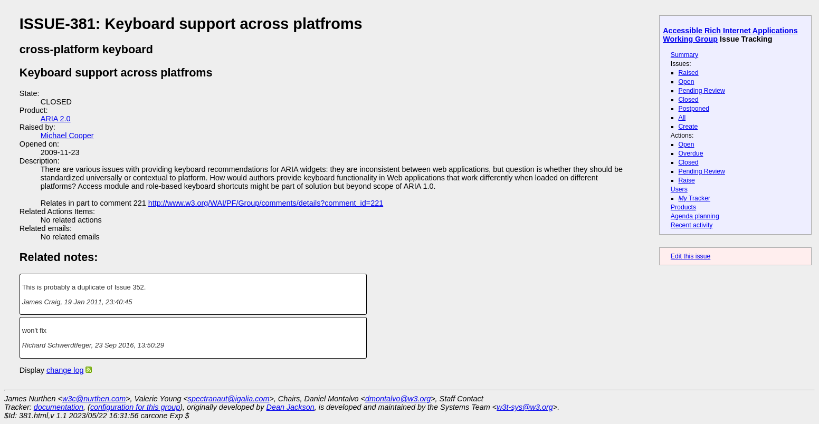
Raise (687, 180)
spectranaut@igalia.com (229, 398)
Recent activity (692, 225)
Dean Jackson (290, 407)
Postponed (694, 108)
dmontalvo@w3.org (398, 398)
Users (679, 189)
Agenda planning (695, 216)
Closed (689, 99)
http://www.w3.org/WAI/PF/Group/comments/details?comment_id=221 (265, 203)
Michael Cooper (67, 135)
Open (686, 81)
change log (64, 370)
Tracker (695, 198)
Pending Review (702, 90)
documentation (58, 407)
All (682, 117)
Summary (684, 55)
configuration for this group (135, 407)
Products (683, 207)
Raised (689, 72)
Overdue (691, 153)
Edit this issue (690, 256)
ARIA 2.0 (56, 118)
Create (688, 126)
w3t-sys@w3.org (525, 407)
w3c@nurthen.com (94, 398)
